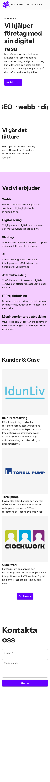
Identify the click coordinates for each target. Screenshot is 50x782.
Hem (13, 4)
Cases (20, 4)
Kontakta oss (13, 82)
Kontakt (39, 4)
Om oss (29, 4)
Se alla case (25, 596)
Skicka (25, 683)
